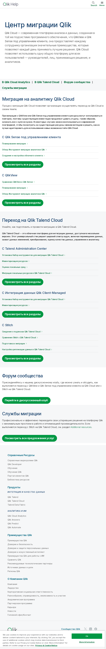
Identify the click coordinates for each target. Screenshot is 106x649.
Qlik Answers (14, 520)
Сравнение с (19, 337)
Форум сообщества (77, 82)
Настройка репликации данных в (26, 349)
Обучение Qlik (15, 472)
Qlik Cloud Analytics (17, 516)
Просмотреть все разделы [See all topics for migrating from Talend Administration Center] (23, 282)
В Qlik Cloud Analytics (16, 82)
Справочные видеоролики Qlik (23, 460)
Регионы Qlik (14, 571)
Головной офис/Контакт (19, 615)
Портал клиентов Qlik (18, 476)
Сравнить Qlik (14, 560)
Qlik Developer (15, 464)
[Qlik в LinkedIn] (90, 629)
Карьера (12, 607)
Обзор (23, 150)
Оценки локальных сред (14, 267)
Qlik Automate (14, 527)
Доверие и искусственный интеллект (26, 552)
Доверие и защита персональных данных (28, 548)
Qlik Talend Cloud (16, 501)
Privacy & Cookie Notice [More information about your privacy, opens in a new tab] (46, 645)
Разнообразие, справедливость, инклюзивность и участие (37, 595)
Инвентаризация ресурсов (14, 261)
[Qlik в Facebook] (96, 629)
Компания (12, 584)
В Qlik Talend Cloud (47, 82)
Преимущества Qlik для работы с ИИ (26, 556)
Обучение (12, 468)
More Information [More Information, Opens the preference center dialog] (87, 642)
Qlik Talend (13, 497)
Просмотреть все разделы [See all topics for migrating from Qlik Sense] (23, 164)
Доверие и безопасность (20, 544)
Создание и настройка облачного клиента (22, 155)
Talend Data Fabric (16, 505)
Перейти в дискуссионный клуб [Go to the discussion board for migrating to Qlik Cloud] (26, 400)
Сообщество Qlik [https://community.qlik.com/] (70, 629)
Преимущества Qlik (17, 540)
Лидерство (13, 588)
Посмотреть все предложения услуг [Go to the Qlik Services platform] (29, 438)
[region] (52, 639)
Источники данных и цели (20, 567)
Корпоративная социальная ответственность (30, 592)
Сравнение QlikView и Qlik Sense (17, 182)
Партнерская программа (20, 603)
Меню (102, 5)
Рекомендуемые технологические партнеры (30, 563)
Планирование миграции (14, 144)
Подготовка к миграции (13, 343)
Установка (32, 255)
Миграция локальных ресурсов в (26, 273)
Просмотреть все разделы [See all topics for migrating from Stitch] (23, 358)
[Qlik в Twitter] (85, 629)
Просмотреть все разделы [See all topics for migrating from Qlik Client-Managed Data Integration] (23, 314)
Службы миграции (14, 88)
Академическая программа (21, 599)
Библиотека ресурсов (18, 479)
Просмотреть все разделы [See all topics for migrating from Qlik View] (23, 202)
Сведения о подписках (21, 332)
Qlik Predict (13, 523)
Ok (87, 636)
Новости (12, 611)
